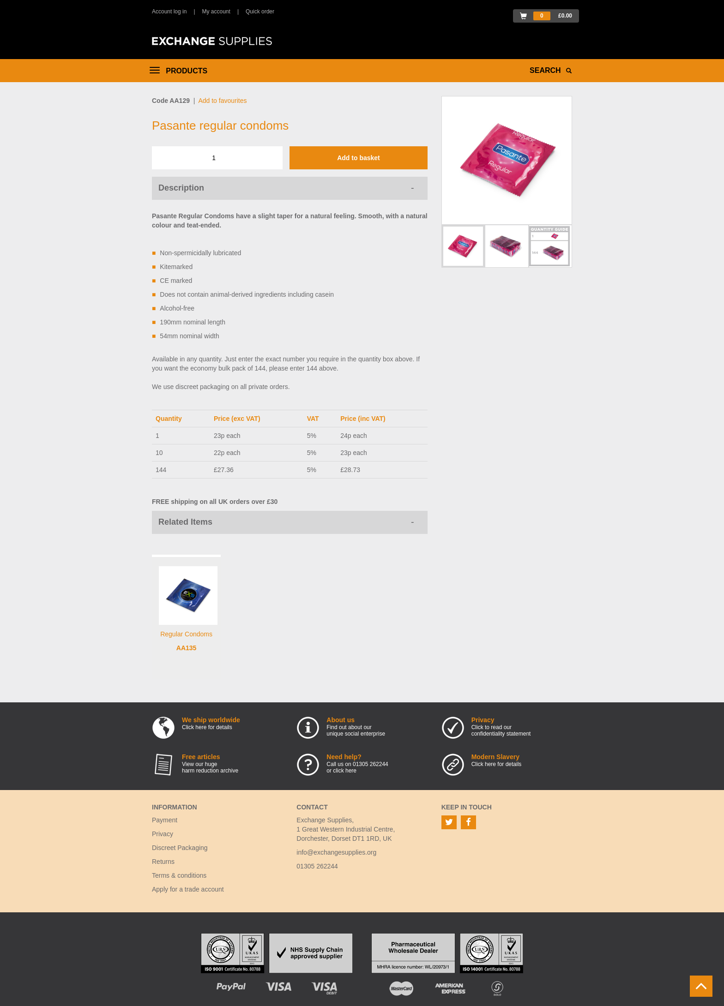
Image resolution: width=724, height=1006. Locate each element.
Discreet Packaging (180, 847)
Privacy (162, 834)
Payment (164, 820)
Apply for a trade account (188, 889)
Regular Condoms (186, 634)
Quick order (260, 11)
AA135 (186, 648)
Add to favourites (222, 100)
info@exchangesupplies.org (336, 852)
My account (216, 11)
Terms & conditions (179, 875)
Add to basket (358, 158)
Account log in (169, 11)
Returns (163, 861)
